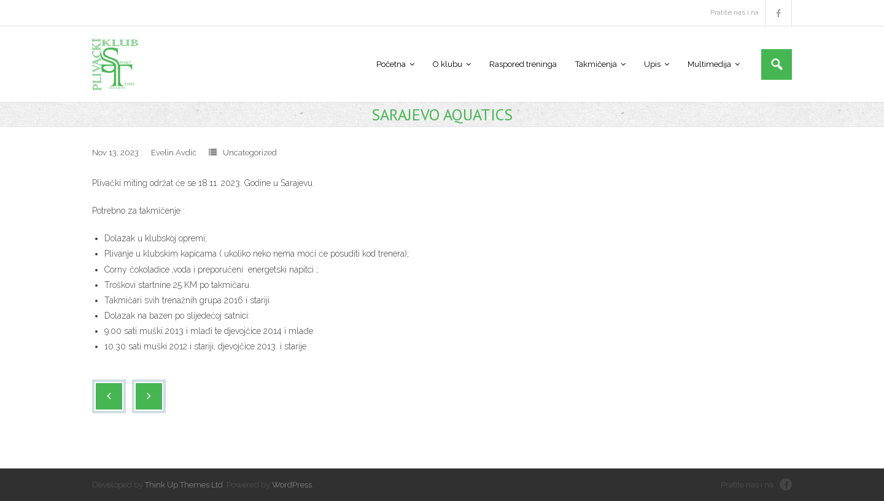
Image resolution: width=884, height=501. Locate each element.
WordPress (292, 484)
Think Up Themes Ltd (184, 484)
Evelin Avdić (173, 152)
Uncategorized (250, 152)
